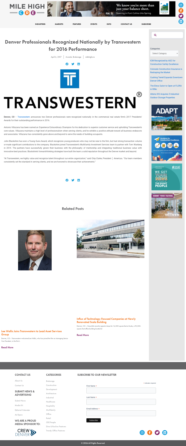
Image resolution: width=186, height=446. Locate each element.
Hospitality (50, 405)
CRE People (51, 422)
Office (48, 414)
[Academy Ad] (167, 148)
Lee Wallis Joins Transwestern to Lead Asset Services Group (31, 332)
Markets (59, 24)
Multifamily (51, 410)
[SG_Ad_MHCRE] (167, 176)
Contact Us (126, 24)
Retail (48, 418)
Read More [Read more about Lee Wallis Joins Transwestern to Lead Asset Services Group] (7, 347)
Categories (155, 48)
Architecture (51, 393)
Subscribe (146, 24)
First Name (91, 386)
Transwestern (24, 117)
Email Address (93, 409)
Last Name (91, 397)
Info (109, 24)
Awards (69, 57)
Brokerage (77, 57)
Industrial (50, 397)
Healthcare (50, 401)
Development (51, 389)
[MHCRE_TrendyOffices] (167, 205)
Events (94, 24)
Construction (51, 385)
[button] (67, 64)
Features (77, 24)
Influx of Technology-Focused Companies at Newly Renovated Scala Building (106, 320)
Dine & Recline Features (56, 426)
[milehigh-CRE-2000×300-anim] (111, 9)
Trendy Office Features (55, 430)
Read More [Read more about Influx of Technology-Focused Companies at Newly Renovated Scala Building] (83, 335)
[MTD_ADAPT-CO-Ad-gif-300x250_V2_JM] (167, 117)
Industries (40, 24)
